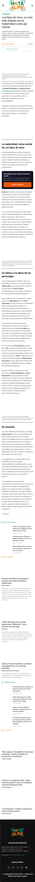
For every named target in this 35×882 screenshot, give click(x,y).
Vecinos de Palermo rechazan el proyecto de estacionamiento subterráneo (15, 581)
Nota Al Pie (4, 629)
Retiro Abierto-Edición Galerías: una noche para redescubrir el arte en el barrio (22, 548)
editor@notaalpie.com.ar (17, 855)
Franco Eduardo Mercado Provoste (10, 670)
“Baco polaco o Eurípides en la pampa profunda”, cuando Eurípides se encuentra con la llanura (17, 754)
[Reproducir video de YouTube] (17, 128)
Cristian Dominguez (12, 49)
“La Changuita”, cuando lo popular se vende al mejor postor (17, 810)
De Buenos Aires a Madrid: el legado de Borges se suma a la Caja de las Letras (22, 538)
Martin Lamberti (6, 585)
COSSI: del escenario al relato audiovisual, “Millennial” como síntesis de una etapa (22, 529)
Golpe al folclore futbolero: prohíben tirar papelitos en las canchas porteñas (17, 666)
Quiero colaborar (17, 185)
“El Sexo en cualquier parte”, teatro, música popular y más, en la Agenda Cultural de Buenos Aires (17, 782)
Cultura (6, 14)
